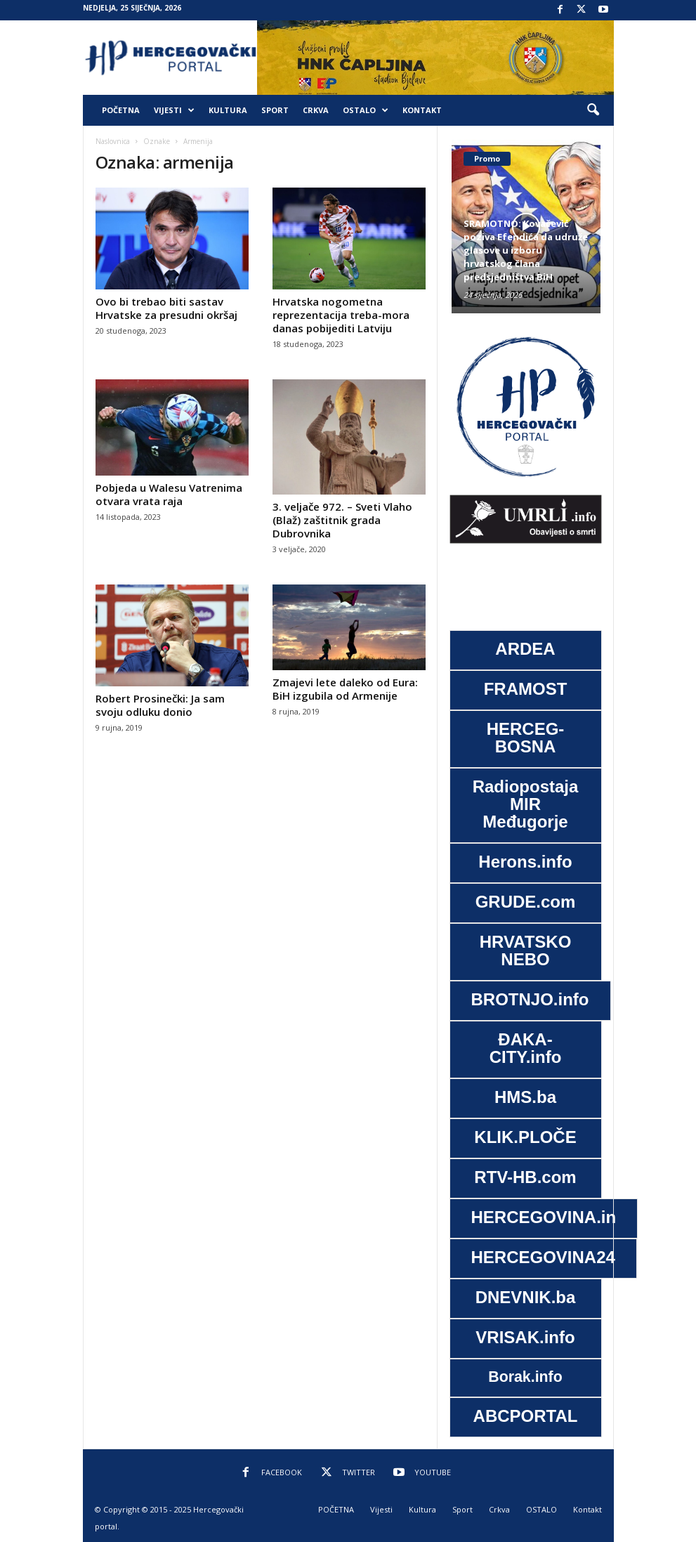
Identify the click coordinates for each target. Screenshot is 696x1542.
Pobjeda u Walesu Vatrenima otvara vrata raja (169, 494)
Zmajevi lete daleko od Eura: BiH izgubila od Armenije (345, 689)
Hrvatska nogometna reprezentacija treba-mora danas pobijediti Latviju (341, 314)
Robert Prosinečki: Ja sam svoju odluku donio (160, 705)
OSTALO (365, 110)
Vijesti (174, 110)
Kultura (228, 110)
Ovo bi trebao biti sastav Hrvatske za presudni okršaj (166, 308)
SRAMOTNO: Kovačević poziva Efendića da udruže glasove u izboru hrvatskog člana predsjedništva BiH (526, 250)
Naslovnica (113, 141)
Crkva (316, 110)
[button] (592, 110)
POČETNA (121, 110)
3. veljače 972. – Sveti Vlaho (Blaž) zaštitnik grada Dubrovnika (342, 519)
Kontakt (422, 110)
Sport (275, 110)
